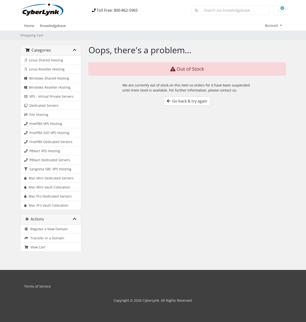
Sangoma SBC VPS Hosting (47, 169)
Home (29, 25)
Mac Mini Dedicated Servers (49, 178)
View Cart (34, 247)
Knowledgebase (53, 25)
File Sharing (36, 114)
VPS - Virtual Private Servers (49, 96)
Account (272, 25)
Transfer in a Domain (44, 238)
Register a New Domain (46, 229)
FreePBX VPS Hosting (43, 123)
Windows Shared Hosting (46, 78)
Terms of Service (37, 286)
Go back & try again (187, 101)
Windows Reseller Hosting (47, 87)
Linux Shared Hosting (43, 60)
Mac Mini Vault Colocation (47, 187)
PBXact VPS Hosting (42, 151)
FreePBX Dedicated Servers (48, 142)
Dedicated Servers (41, 105)
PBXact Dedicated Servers (47, 160)
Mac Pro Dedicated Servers (48, 196)
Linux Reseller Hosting (44, 69)
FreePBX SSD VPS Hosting (46, 132)
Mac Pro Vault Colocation (46, 205)
